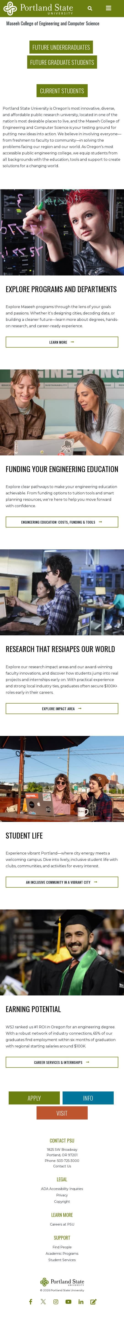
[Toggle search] (89, 9)
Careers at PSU (62, 1224)
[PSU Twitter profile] (43, 1301)
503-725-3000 (68, 1161)
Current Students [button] (62, 90)
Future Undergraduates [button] (61, 47)
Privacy (62, 1195)
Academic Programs (62, 1254)
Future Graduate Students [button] (62, 62)
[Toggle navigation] (109, 8)
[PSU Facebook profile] (31, 1302)
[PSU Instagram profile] (56, 1302)
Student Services (62, 1260)
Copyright (62, 1202)
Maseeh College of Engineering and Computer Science (52, 23)
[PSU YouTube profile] (68, 1302)
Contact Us (62, 1166)
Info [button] (88, 1098)
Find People (62, 1247)
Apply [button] (34, 1098)
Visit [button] (62, 1113)
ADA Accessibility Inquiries (62, 1189)
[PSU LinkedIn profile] (81, 1302)
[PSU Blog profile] (94, 1302)
